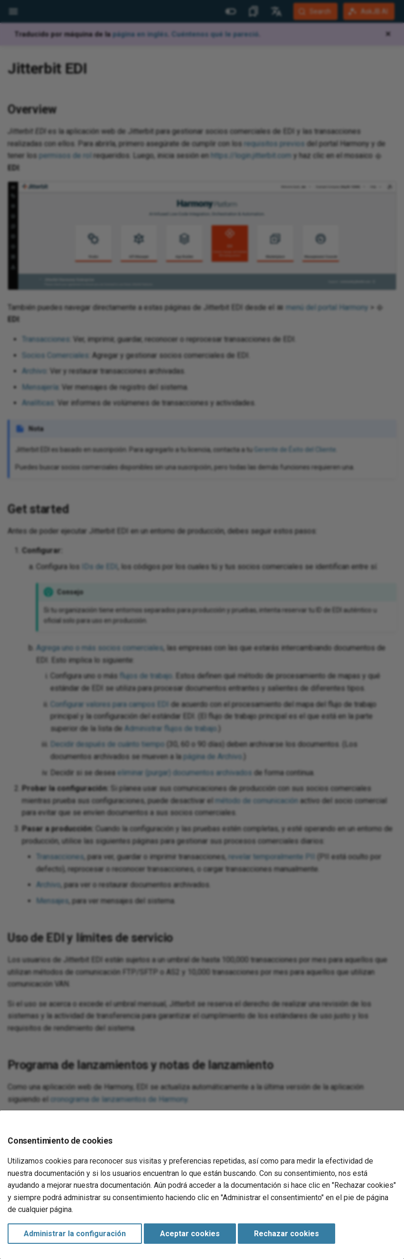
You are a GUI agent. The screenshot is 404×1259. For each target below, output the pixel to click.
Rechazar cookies (286, 1233)
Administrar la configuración (75, 1233)
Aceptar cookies (190, 1233)
